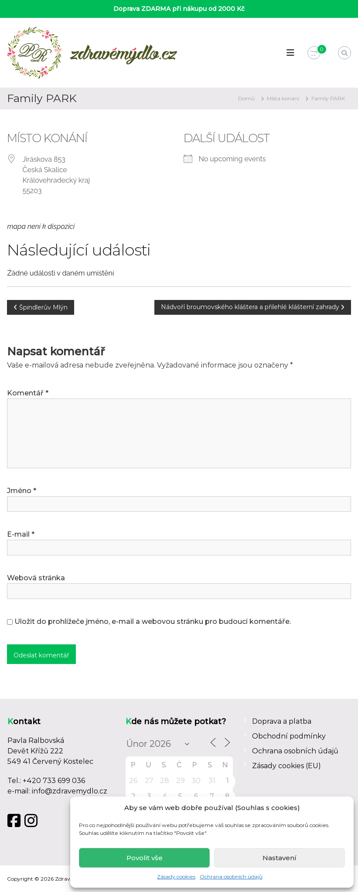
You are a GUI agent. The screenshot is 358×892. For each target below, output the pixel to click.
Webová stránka (36, 578)
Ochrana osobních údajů (231, 876)
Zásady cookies (176, 876)
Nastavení (280, 858)
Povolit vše (144, 858)
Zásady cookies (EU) (286, 766)
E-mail (20, 534)
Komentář (27, 393)
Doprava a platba (281, 721)
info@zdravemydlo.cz (69, 791)
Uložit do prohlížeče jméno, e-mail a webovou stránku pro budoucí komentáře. (152, 621)
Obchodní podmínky (289, 736)
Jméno (21, 491)
